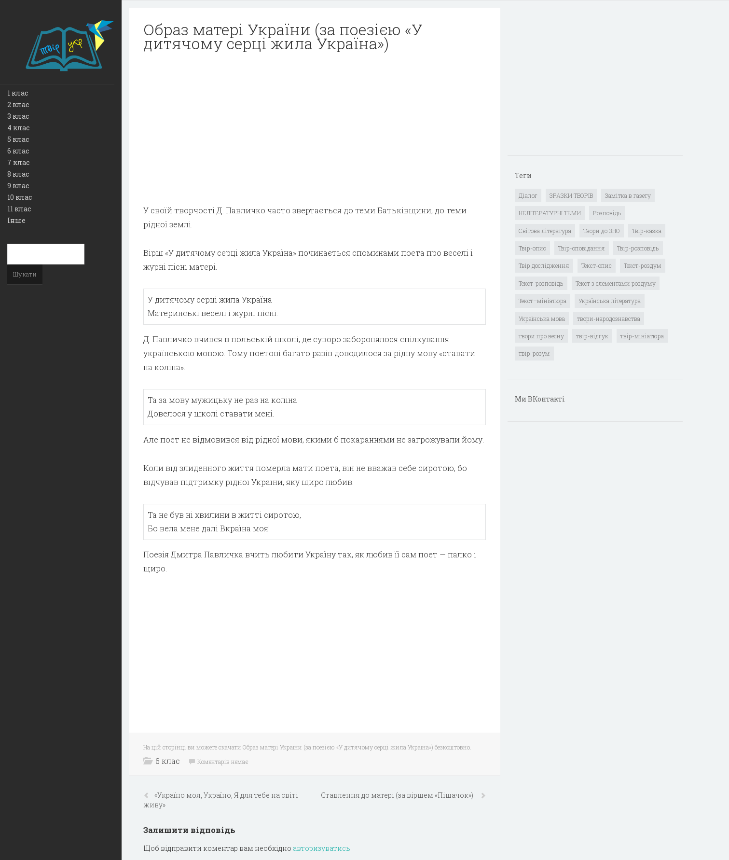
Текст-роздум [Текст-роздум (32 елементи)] (642, 265)
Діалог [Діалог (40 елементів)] (528, 195)
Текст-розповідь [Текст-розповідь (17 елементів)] (541, 283)
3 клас (18, 116)
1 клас (17, 92)
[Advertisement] (314, 128)
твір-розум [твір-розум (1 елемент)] (534, 353)
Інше (16, 220)
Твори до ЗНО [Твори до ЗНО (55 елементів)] (601, 231)
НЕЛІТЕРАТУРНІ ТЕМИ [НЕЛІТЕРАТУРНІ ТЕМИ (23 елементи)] (550, 213)
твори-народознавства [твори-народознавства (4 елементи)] (608, 318)
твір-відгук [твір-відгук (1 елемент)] (592, 336)
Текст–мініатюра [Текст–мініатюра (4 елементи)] (542, 301)
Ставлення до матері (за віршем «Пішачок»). (398, 795)
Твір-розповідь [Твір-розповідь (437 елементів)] (638, 248)
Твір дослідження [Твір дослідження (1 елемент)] (544, 265)
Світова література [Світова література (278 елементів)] (545, 231)
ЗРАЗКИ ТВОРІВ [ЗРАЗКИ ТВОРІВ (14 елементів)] (571, 195)
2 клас (18, 104)
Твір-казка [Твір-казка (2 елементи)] (646, 231)
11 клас (19, 208)
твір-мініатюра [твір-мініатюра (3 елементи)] (642, 336)
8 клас (18, 174)
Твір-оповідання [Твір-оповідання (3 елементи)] (581, 248)
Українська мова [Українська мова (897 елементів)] (542, 318)
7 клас (18, 162)
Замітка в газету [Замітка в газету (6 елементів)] (628, 195)
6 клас (18, 150)
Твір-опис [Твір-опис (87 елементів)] (532, 248)
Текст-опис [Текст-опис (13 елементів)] (596, 265)
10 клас (19, 197)
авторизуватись (321, 848)
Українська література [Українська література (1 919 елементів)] (609, 301)
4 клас (18, 127)
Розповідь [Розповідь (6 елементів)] (607, 213)
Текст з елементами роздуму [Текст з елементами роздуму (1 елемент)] (616, 283)
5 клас (18, 139)
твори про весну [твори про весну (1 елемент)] (541, 336)
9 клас (18, 185)
